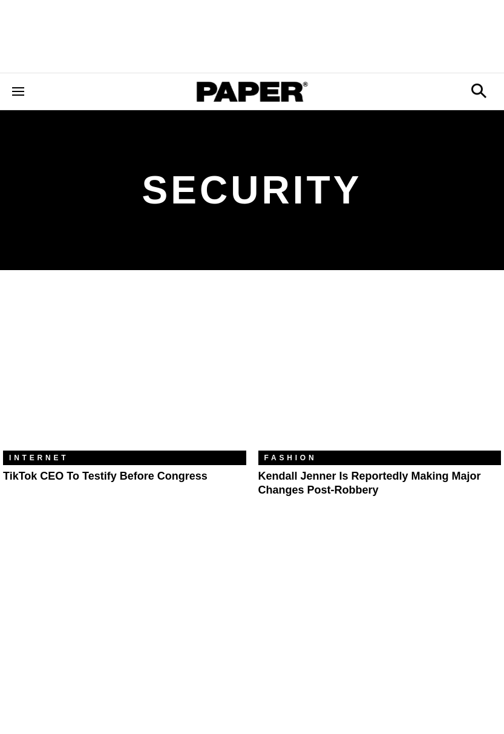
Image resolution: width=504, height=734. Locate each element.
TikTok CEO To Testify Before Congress (105, 476)
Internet (38, 458)
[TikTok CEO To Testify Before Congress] (124, 369)
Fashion (290, 458)
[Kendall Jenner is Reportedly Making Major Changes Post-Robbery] (380, 369)
